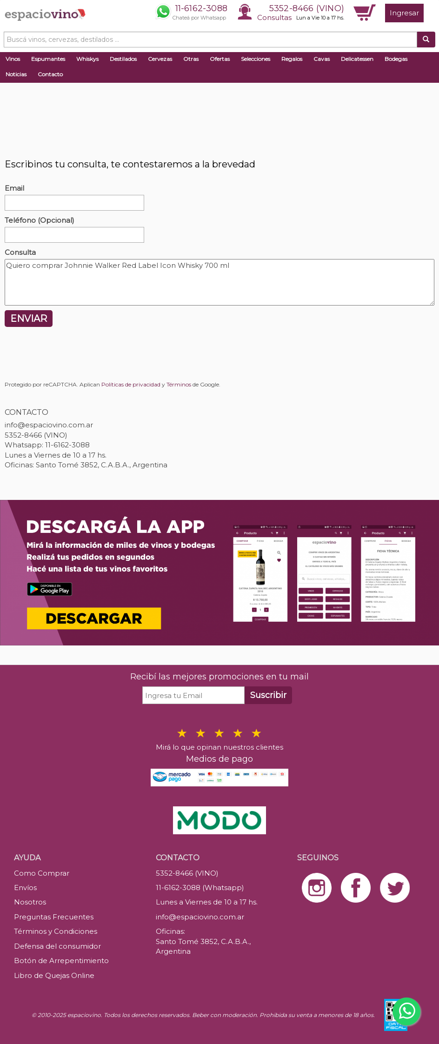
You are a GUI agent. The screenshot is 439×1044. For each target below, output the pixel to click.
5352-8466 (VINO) (306, 8)
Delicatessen (357, 58)
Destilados (123, 58)
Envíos (25, 887)
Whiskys (87, 58)
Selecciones (255, 58)
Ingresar (404, 12)
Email (14, 188)
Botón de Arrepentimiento (61, 960)
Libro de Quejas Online (54, 975)
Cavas (321, 58)
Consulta (20, 252)
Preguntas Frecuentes (53, 916)
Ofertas (220, 58)
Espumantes (48, 58)
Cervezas (160, 58)
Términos (178, 384)
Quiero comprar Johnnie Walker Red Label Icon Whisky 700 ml (219, 282)
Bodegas (396, 58)
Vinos (13, 58)
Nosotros (30, 902)
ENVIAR (28, 318)
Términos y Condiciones (55, 931)
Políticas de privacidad (130, 384)
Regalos (291, 58)
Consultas (274, 17)
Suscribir (268, 695)
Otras (191, 58)
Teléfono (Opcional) (39, 220)
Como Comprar (41, 873)
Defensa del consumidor (57, 946)
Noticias (16, 74)
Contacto (50, 74)
